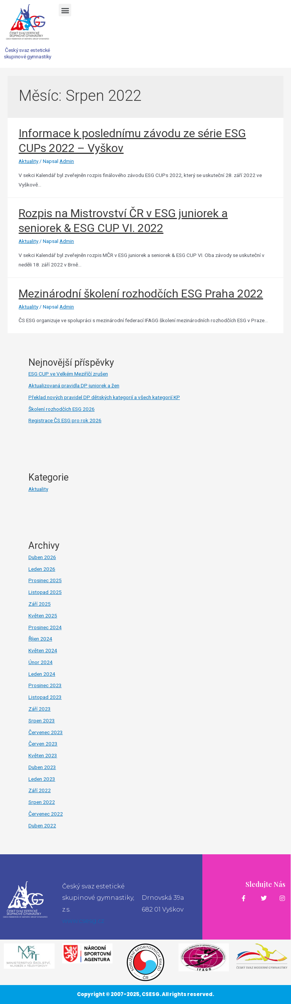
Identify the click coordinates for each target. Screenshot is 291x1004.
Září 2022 (39, 790)
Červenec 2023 (45, 732)
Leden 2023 (41, 779)
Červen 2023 (43, 744)
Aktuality (28, 161)
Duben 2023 (42, 767)
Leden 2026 (41, 569)
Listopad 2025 (45, 592)
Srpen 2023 (41, 720)
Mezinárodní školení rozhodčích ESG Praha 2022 (141, 293)
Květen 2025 (42, 615)
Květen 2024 (42, 650)
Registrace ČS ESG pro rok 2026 (65, 420)
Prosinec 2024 (45, 627)
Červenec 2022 (45, 814)
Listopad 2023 (45, 697)
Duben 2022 (42, 825)
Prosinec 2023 (45, 685)
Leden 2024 (41, 674)
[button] (65, 10)
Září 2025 (39, 604)
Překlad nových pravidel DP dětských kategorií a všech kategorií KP (104, 397)
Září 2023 (39, 709)
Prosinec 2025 (45, 580)
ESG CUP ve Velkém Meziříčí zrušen (68, 374)
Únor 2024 (40, 662)
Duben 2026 (42, 557)
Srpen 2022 (41, 802)
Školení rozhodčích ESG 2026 (61, 409)
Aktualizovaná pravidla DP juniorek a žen (73, 385)
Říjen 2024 (40, 639)
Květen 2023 (42, 755)
